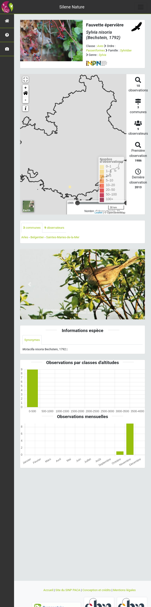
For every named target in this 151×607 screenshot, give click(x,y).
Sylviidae (126, 50)
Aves (100, 46)
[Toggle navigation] (140, 7)
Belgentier (37, 237)
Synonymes (32, 340)
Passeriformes (95, 50)
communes (32, 227)
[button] (25, 94)
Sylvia (102, 55)
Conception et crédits (96, 590)
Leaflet (98, 212)
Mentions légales (124, 590)
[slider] (77, 203)
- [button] (25, 100)
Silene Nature (72, 6)
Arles (24, 237)
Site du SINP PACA (68, 590)
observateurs (54, 227)
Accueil (48, 590)
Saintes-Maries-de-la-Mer (62, 237)
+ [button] (25, 88)
